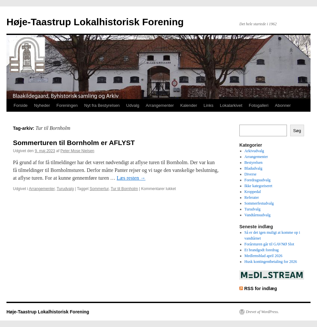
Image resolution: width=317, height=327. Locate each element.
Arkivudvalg (254, 151)
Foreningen (67, 105)
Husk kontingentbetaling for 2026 (271, 261)
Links (208, 105)
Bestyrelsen (254, 162)
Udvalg (132, 105)
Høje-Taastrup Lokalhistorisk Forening (95, 22)
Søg (297, 130)
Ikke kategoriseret (258, 186)
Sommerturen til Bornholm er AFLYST (74, 142)
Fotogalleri (258, 105)
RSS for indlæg (260, 288)
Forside (20, 105)
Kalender (188, 105)
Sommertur (99, 188)
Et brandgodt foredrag (262, 250)
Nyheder (42, 105)
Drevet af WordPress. (262, 312)
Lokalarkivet (231, 105)
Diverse (251, 174)
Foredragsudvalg (258, 180)
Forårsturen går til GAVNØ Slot (269, 244)
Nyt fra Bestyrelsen (102, 105)
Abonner (283, 105)
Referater (252, 197)
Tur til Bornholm (124, 188)
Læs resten (131, 178)
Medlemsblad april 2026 (263, 256)
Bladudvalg (253, 168)
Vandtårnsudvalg (258, 215)
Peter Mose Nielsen (77, 151)
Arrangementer (160, 105)
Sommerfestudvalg (259, 203)
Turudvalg (65, 188)
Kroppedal (253, 191)
